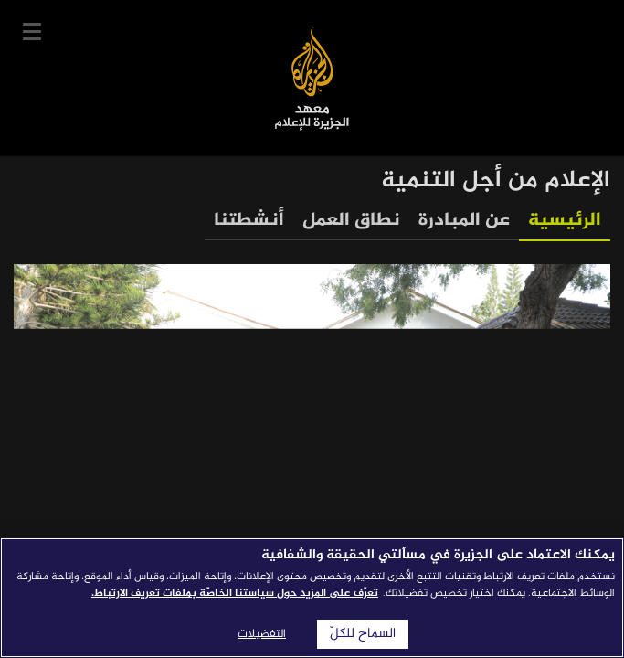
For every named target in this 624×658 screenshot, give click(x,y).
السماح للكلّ (363, 634)
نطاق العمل (351, 221)
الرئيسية (564, 221)
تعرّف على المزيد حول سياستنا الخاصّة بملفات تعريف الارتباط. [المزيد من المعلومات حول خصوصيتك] (234, 593)
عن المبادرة (464, 221)
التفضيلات (262, 634)
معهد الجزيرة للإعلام (312, 78)
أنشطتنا (249, 221)
